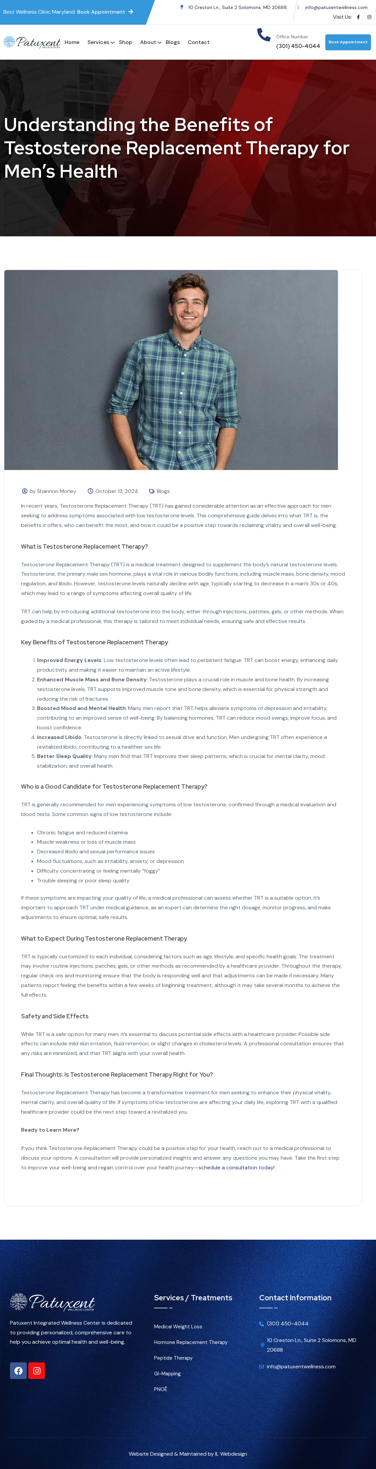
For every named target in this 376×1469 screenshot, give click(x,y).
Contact (199, 42)
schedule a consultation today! (237, 1167)
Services (98, 42)
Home (72, 42)
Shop (125, 42)
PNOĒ (160, 1389)
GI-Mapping (167, 1373)
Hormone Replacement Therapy (191, 1342)
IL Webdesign (231, 1453)
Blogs (173, 42)
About (148, 42)
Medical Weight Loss (178, 1326)
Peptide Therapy (173, 1358)
